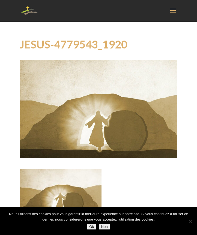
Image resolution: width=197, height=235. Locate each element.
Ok (91, 227)
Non (104, 227)
